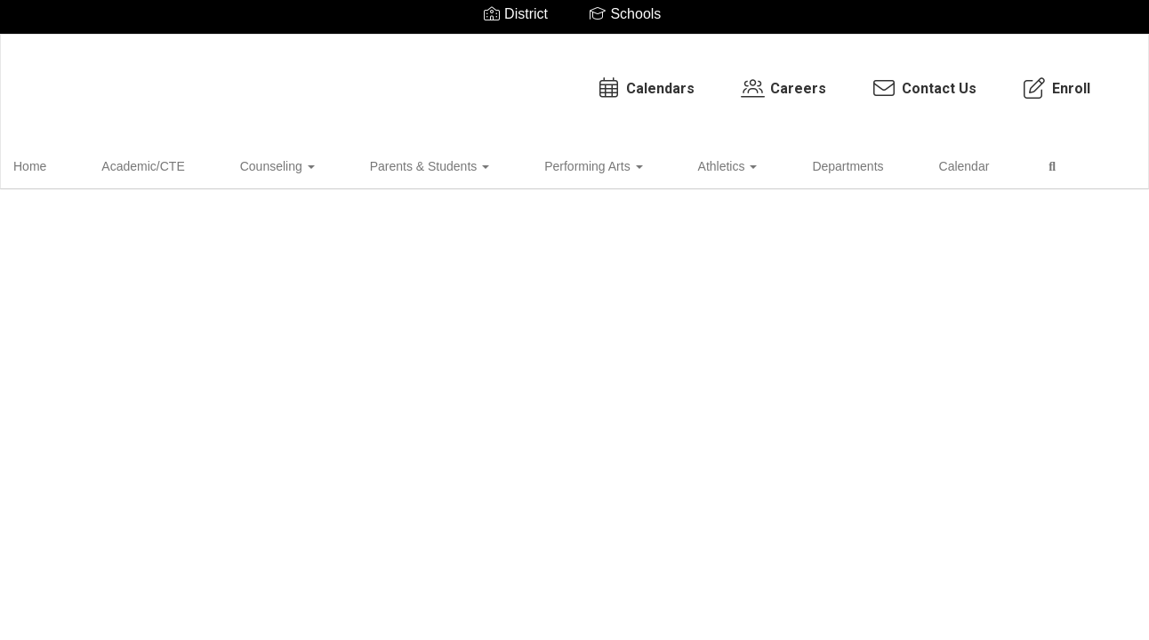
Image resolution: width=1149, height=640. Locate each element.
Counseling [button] (248, 163)
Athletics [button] (613, 163)
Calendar (792, 163)
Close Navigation (934, 171)
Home (57, 163)
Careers (619, 79)
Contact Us (761, 79)
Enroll (893, 79)
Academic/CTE (141, 163)
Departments (704, 163)
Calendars (482, 79)
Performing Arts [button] (507, 163)
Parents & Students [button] (372, 163)
